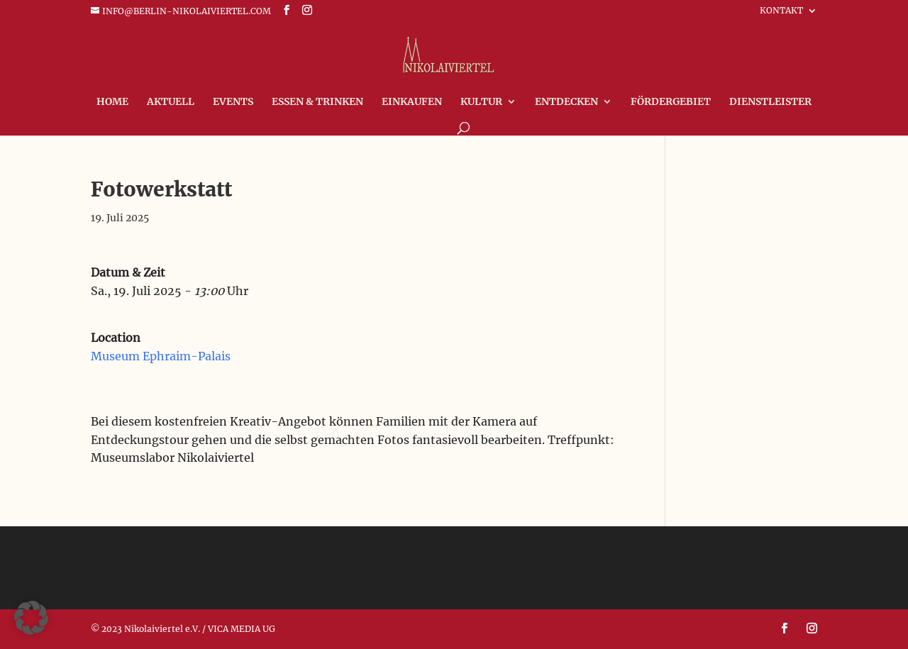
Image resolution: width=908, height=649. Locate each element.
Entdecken (566, 102)
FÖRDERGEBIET (671, 102)
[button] (31, 618)
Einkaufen (412, 102)
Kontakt (781, 11)
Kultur (481, 102)
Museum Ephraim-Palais (161, 356)
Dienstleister (770, 102)
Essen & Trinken (317, 102)
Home (112, 102)
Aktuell (170, 102)
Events (233, 102)
